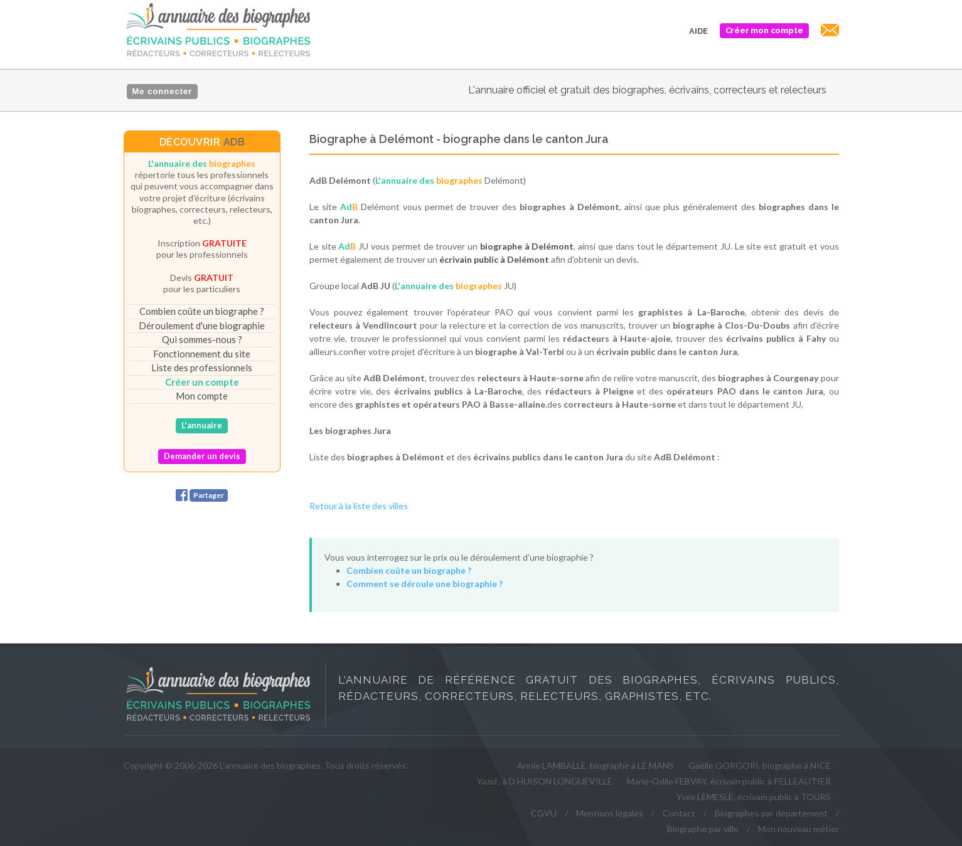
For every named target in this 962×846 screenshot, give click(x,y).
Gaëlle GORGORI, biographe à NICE (759, 765)
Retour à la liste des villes (358, 505)
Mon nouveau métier (798, 828)
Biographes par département (771, 813)
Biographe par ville (703, 828)
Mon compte (202, 395)
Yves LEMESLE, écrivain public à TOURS (753, 796)
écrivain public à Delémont (494, 259)
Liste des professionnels (201, 367)
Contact (679, 813)
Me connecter (162, 91)
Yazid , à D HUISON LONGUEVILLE (544, 781)
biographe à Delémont (527, 246)
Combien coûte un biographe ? (201, 311)
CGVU (544, 813)
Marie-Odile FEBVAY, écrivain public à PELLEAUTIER (729, 781)
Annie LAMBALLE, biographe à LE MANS (595, 765)
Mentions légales (609, 813)
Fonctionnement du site (201, 353)
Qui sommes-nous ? (202, 339)
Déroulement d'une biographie (202, 325)
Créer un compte (202, 382)
